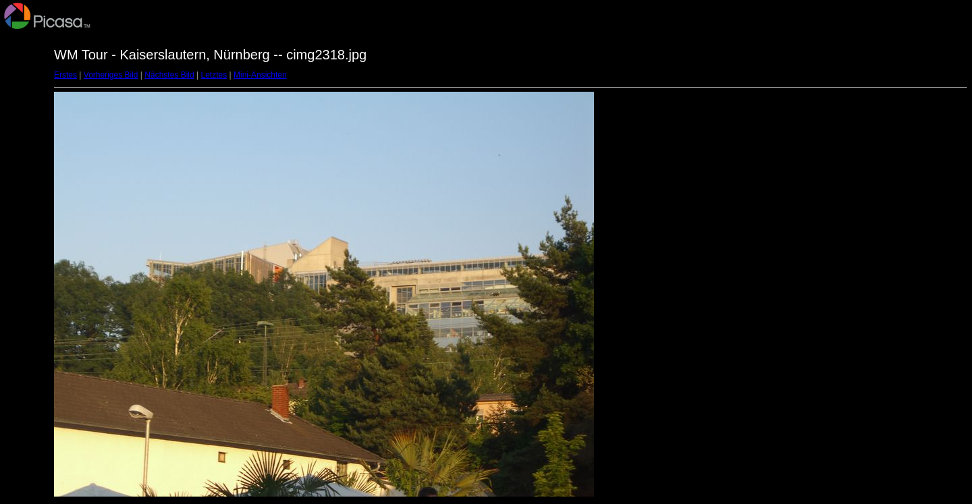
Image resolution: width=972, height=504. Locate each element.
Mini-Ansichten (260, 75)
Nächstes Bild (169, 75)
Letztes (214, 75)
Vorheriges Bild (111, 75)
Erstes (65, 75)
